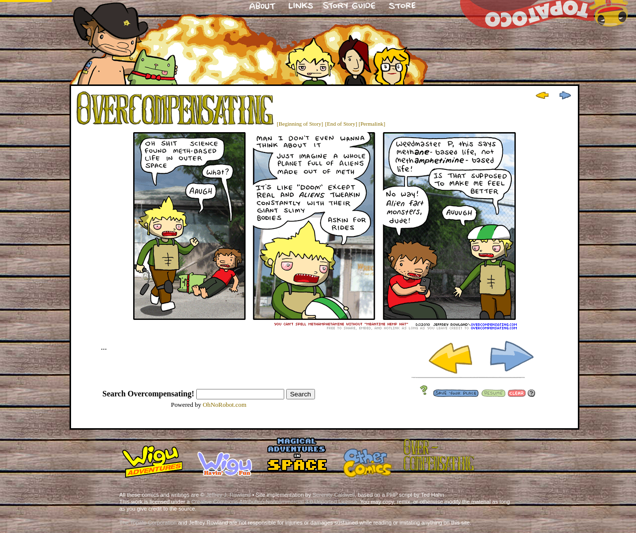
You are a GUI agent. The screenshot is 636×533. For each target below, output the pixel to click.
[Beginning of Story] (300, 124)
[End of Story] (341, 124)
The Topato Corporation (147, 523)
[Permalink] (372, 124)
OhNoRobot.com (224, 404)
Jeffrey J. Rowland (228, 495)
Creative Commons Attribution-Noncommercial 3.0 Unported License (274, 502)
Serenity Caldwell (334, 495)
